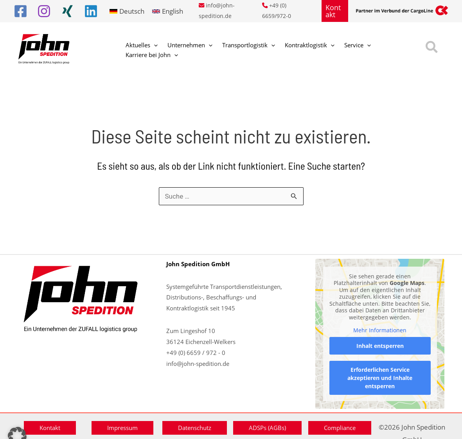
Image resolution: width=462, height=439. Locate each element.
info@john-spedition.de (197, 363)
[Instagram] (44, 11)
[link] (127, 11)
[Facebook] (20, 11)
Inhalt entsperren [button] (379, 345)
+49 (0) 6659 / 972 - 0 (195, 353)
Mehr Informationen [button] (379, 330)
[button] (335, 11)
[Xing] (67, 11)
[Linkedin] (91, 11)
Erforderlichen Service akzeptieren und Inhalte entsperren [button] (379, 377)
